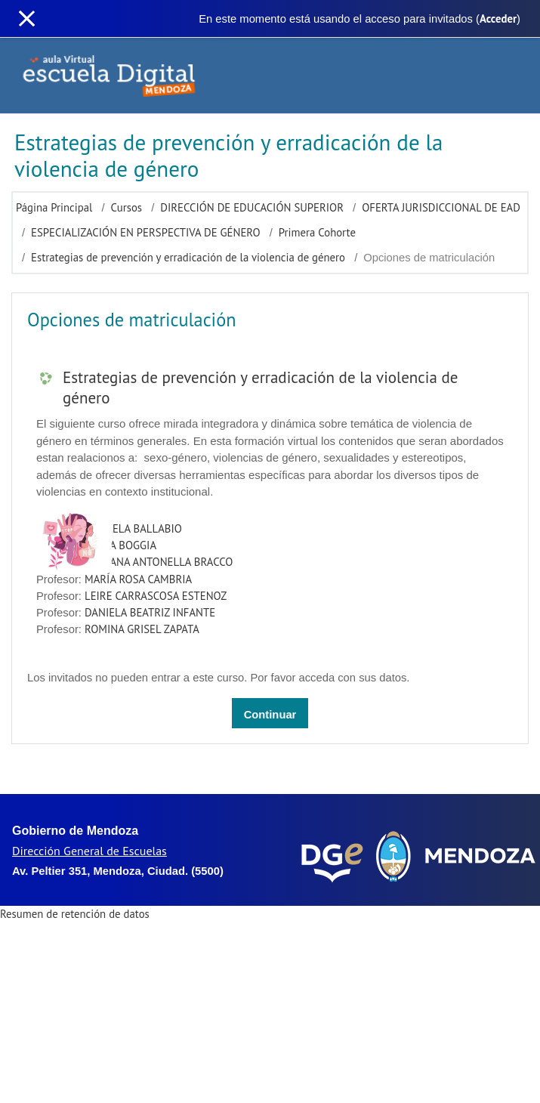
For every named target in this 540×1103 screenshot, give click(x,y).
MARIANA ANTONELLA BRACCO (159, 562)
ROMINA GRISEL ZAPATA (142, 629)
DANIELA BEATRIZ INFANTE (150, 612)
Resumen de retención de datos (75, 914)
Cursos (127, 207)
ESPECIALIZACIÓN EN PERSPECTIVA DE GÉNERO (145, 232)
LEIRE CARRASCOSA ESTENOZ (156, 596)
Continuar (270, 715)
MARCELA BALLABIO (133, 528)
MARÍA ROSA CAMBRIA (138, 579)
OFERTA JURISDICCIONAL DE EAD (441, 207)
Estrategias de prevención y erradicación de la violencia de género (188, 257)
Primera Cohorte (317, 232)
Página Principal (54, 207)
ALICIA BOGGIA (120, 545)
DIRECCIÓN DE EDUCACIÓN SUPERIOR (252, 207)
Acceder (498, 18)
